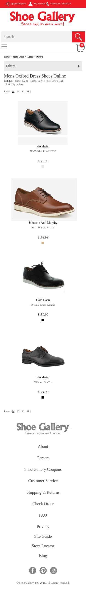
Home (7, 56)
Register (22, 3)
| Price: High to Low (13, 84)
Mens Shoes (18, 56)
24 (13, 91)
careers (43, 458)
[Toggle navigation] (4, 46)
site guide (43, 537)
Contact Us (53, 4)
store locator (43, 546)
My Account (36, 4)
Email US (66, 3)
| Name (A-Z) (21, 81)
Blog (43, 556)
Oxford (39, 56)
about (43, 447)
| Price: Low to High (54, 81)
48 (18, 91)
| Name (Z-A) (36, 81)
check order (42, 504)
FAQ (43, 516)
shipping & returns (42, 493)
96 (23, 91)
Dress (30, 56)
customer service (43, 481)
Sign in (10, 4)
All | (28, 91)
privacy (43, 527)
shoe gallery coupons (43, 470)
